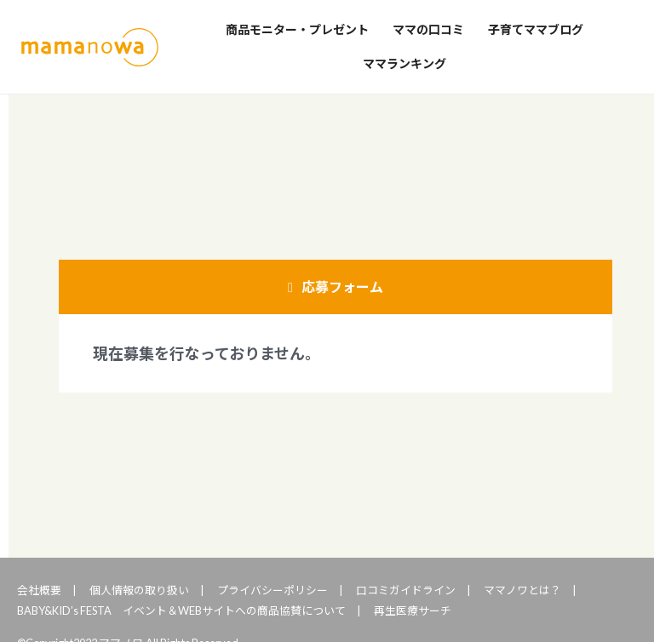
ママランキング (404, 63)
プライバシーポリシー (272, 590)
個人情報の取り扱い (139, 590)
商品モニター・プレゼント (297, 29)
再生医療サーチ (412, 610)
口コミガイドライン (406, 590)
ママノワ (89, 47)
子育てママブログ (535, 29)
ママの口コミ (428, 29)
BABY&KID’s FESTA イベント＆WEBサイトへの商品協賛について (181, 610)
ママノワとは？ (522, 590)
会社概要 (39, 590)
